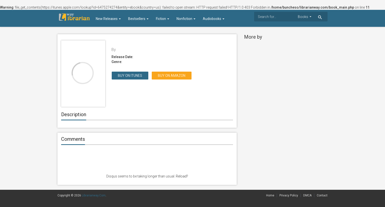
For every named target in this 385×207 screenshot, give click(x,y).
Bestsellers (138, 19)
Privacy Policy (288, 195)
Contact (322, 195)
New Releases (108, 19)
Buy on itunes (130, 76)
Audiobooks (213, 19)
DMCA (307, 195)
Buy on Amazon (171, 76)
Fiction (162, 19)
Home (270, 195)
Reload (181, 176)
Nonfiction (186, 19)
